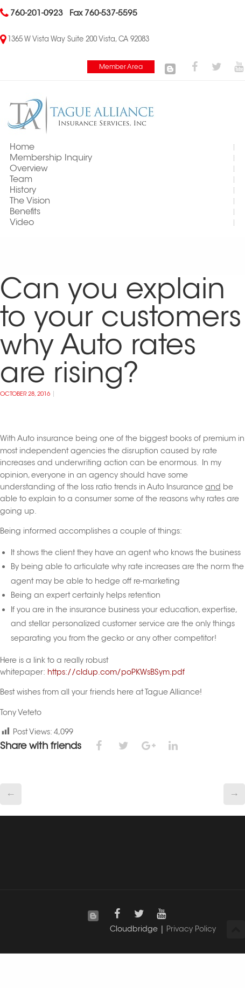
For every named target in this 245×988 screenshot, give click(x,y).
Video (22, 222)
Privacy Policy (191, 929)
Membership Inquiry (51, 157)
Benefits (25, 211)
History (23, 190)
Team (21, 179)
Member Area (121, 66)
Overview (29, 168)
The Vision (30, 200)
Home (22, 147)
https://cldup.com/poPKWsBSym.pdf (116, 672)
